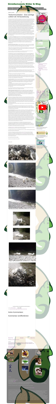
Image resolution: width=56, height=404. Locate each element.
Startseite (21, 337)
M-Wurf (40, 93)
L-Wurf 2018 (15, 9)
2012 (38, 85)
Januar (39, 75)
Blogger (33, 387)
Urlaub (42, 95)
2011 (38, 86)
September (39, 58)
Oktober (39, 57)
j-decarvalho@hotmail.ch (13, 346)
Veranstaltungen (40, 9)
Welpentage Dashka (42, 96)
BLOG (45, 9)
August (39, 59)
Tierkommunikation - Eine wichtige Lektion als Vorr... (42, 68)
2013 (38, 84)
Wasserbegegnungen (42, 97)
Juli (38, 60)
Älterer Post (32, 337)
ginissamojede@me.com (13, 347)
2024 (38, 50)
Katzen (45, 93)
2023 (38, 51)
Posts (38, 42)
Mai (38, 62)
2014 (38, 83)
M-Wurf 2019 (20, 9)
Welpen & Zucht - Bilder (26, 9)
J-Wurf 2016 (10, 9)
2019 (38, 77)
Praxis (35, 9)
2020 (38, 76)
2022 (38, 52)
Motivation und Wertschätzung (42, 65)
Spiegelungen (12, 127)
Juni (38, 61)
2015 (38, 82)
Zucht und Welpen (41, 91)
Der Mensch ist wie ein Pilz (41, 66)
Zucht (32, 9)
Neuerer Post (10, 337)
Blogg (38, 92)
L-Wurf (47, 92)
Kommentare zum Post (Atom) (15, 339)
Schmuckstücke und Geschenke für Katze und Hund (42, 64)
